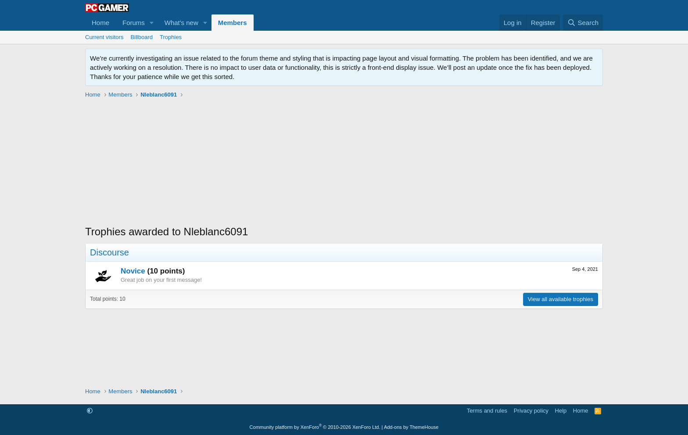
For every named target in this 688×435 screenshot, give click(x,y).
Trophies (171, 37)
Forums (133, 22)
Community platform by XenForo (315, 427)
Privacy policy (531, 410)
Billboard (141, 37)
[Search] (583, 22)
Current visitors (104, 37)
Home (100, 22)
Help (561, 410)
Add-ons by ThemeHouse (411, 427)
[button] (152, 22)
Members (232, 22)
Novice (133, 271)
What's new (181, 22)
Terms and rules (487, 410)
